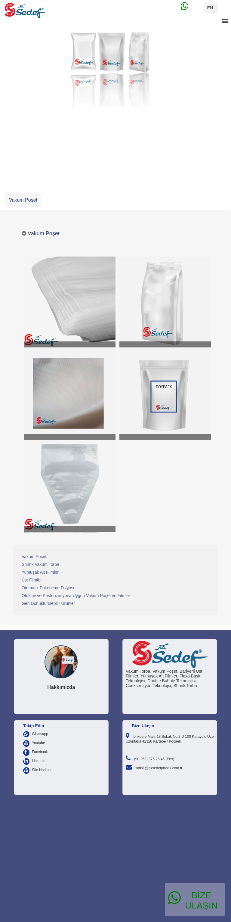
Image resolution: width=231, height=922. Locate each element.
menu (224, 21)
